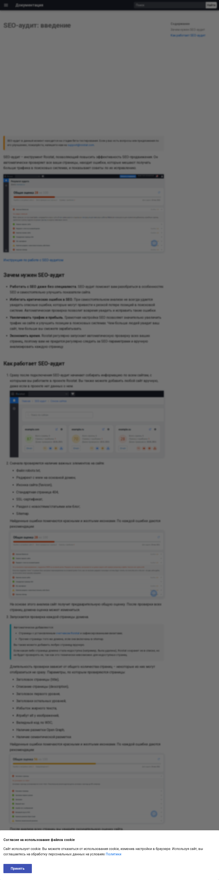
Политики (113, 854)
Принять (18, 868)
